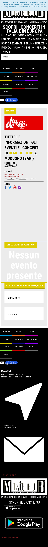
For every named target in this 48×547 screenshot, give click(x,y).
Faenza (6, 47)
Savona (18, 47)
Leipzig (5, 39)
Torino (40, 35)
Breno (30, 47)
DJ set (32, 69)
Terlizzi (40, 43)
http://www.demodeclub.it (13, 174)
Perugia (41, 47)
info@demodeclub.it (11, 177)
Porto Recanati (11, 43)
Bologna (19, 35)
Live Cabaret (18, 84)
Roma (30, 35)
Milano (6, 35)
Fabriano (39, 39)
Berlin (28, 43)
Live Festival (19, 76)
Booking (31, 84)
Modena (8, 51)
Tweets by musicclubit (9, 538)
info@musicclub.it (9, 475)
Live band (19, 69)
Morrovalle (21, 39)
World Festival (32, 76)
